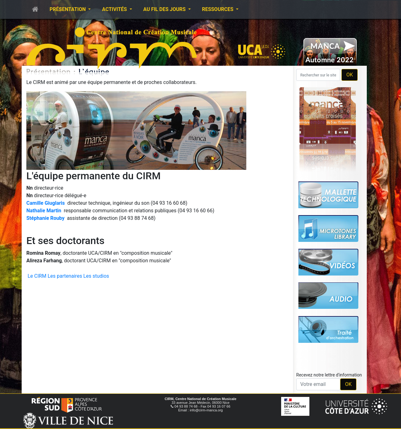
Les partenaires (65, 276)
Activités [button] (115, 9)
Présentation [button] (68, 9)
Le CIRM (37, 276)
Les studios (96, 276)
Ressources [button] (218, 9)
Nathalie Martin (43, 211)
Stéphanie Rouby (45, 218)
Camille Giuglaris (45, 203)
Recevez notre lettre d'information (329, 374)
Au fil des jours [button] (165, 9)
